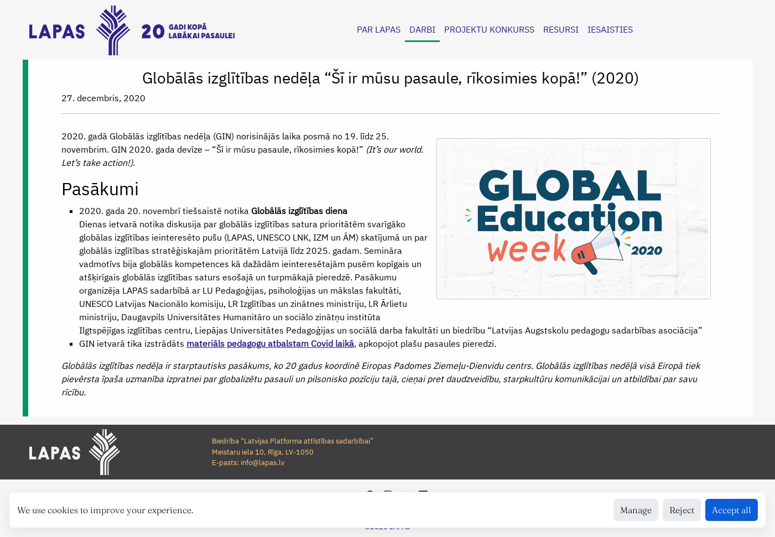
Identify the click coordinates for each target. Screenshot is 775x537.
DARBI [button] (422, 29)
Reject (681, 509)
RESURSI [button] (561, 29)
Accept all (731, 509)
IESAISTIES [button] (610, 29)
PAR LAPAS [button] (378, 29)
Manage (636, 509)
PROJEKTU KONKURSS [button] (489, 29)
